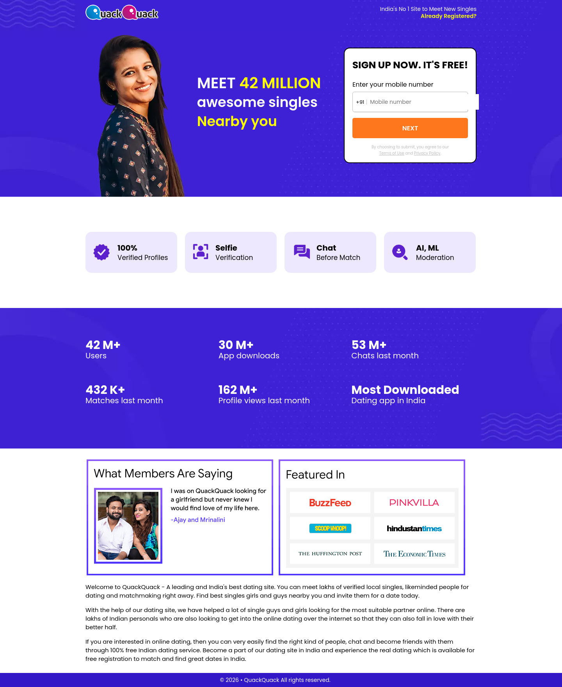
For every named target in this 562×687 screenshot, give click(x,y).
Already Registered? (449, 16)
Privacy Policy (427, 153)
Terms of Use (391, 153)
